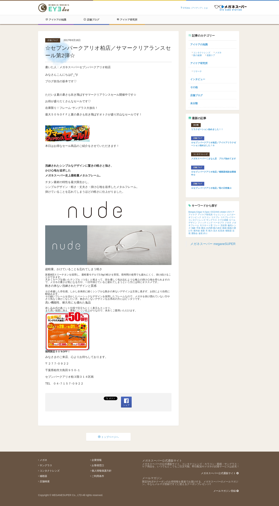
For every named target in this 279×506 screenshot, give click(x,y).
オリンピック (194, 217)
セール (232, 220)
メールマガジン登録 (226, 490)
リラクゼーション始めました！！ (207, 129)
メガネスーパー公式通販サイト (220, 473)
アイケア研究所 (127, 19)
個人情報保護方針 (102, 470)
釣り (205, 233)
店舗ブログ (91, 19)
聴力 (210, 230)
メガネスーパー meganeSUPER (212, 244)
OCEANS (215, 212)
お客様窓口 (98, 465)
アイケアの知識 (56, 19)
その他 (194, 87)
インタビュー (197, 79)
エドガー (231, 214)
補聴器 (228, 230)
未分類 (194, 103)
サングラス (211, 220)
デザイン (192, 222)
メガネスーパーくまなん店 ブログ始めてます (213, 158)
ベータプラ (218, 222)
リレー (216, 225)
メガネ (218, 52)
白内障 (209, 228)
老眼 (203, 230)
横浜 (203, 228)
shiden (223, 212)
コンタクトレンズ (201, 52)
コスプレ (215, 217)
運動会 (194, 233)
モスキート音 (206, 225)
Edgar (199, 212)
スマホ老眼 (223, 220)
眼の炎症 (217, 228)
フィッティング (205, 222)
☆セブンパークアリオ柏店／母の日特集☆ (211, 188)
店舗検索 (45, 481)
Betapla (192, 212)
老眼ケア (211, 55)
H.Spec (206, 212)
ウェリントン (219, 214)
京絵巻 (223, 225)
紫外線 (196, 230)
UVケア (231, 212)
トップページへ (108, 437)
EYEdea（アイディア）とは (194, 8)
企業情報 (97, 460)
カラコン (206, 217)
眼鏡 (224, 228)
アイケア (192, 214)
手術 (198, 228)
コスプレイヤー (227, 217)
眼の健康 (197, 55)
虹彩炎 (221, 230)
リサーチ (197, 71)
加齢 (193, 228)
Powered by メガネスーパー (230, 8)
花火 (215, 230)
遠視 (200, 233)
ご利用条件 (98, 476)
